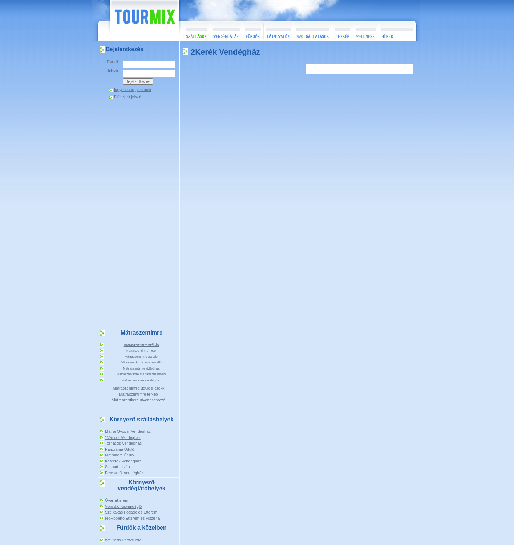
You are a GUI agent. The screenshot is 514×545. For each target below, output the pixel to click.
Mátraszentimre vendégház (141, 380)
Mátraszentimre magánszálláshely (141, 374)
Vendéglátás (226, 31)
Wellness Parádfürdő (123, 540)
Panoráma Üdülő (120, 449)
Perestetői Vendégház (124, 473)
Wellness (365, 31)
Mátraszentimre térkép (138, 394)
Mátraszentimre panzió (141, 356)
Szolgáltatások (312, 31)
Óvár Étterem (116, 500)
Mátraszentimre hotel (141, 350)
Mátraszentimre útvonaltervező (138, 400)
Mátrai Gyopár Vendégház (128, 431)
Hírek (396, 31)
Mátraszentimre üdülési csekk (139, 388)
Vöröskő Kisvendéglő (123, 506)
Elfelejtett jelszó (127, 97)
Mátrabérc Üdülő (119, 455)
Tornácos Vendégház (123, 443)
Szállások (194, 31)
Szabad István (117, 467)
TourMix (136, 20)
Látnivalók (278, 31)
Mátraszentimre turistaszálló (141, 362)
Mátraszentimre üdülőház (141, 368)
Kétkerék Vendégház (123, 461)
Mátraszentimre (141, 333)
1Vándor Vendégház (123, 437)
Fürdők (252, 31)
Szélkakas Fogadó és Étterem (131, 512)
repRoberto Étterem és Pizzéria (132, 518)
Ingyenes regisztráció (132, 90)
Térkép (342, 31)
